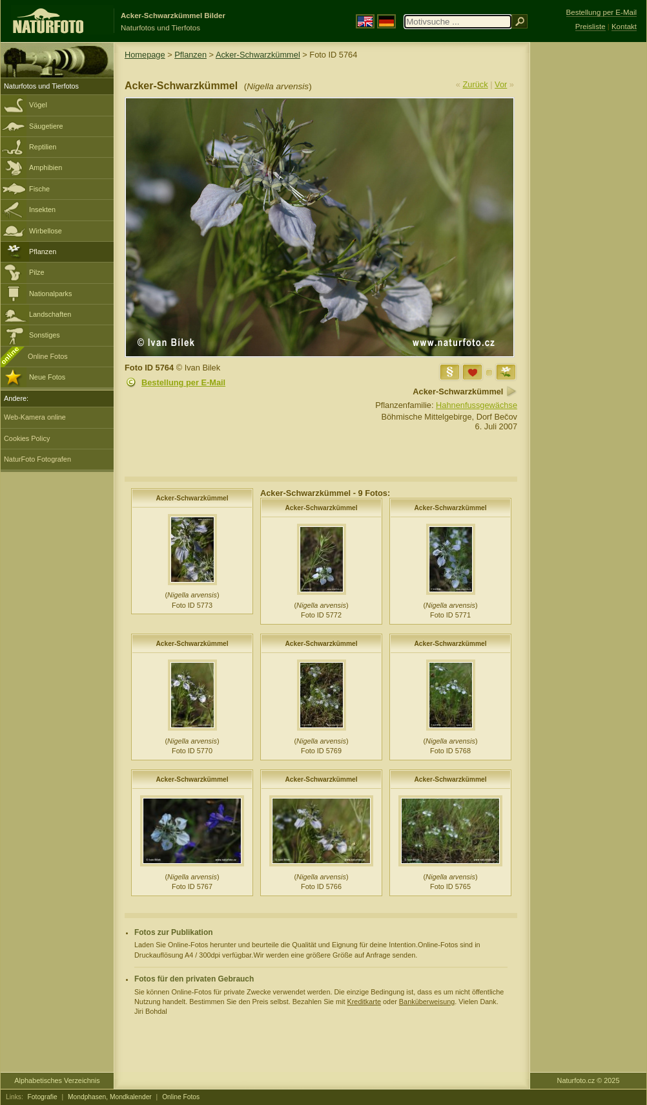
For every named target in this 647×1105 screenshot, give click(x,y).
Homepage (145, 54)
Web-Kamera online (35, 417)
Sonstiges (44, 335)
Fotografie (42, 1096)
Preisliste (590, 26)
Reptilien (42, 147)
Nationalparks (50, 293)
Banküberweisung (427, 1001)
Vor (501, 84)
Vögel (38, 105)
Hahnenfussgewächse (476, 405)
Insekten (42, 209)
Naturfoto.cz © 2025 (588, 1080)
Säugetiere (46, 126)
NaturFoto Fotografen (37, 459)
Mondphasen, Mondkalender (110, 1096)
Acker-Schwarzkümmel (258, 54)
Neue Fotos (47, 377)
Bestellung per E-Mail (183, 382)
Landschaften (50, 314)
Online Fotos (48, 356)
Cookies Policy (27, 438)
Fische (39, 189)
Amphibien (45, 167)
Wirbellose (45, 231)
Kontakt (624, 26)
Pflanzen (42, 251)
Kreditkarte (364, 1001)
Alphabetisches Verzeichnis (56, 1080)
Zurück (475, 84)
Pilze (37, 272)
